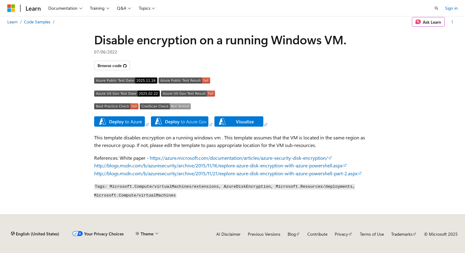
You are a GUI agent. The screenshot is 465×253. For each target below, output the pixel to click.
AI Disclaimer (228, 234)
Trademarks (401, 234)
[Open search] (436, 8)
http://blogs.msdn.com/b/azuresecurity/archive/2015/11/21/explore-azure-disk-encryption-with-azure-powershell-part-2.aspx (225, 173)
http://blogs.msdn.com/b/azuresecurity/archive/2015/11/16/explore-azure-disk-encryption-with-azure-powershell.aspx (218, 165)
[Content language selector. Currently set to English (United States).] (35, 234)
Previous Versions (264, 234)
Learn (12, 22)
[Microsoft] (11, 8)
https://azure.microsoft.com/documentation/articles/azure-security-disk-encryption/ (239, 158)
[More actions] (452, 22)
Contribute (317, 234)
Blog (292, 234)
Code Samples (37, 22)
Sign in (451, 8)
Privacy (341, 234)
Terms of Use (372, 234)
